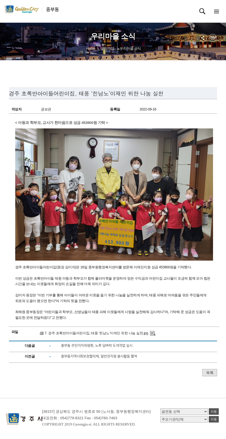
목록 (209, 373)
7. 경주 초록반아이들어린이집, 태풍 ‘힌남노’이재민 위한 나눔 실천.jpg (96, 333)
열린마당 (107, 48)
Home (90, 48)
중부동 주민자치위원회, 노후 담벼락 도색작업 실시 (96, 345)
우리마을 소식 (130, 48)
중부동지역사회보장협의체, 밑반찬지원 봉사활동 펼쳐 (99, 356)
